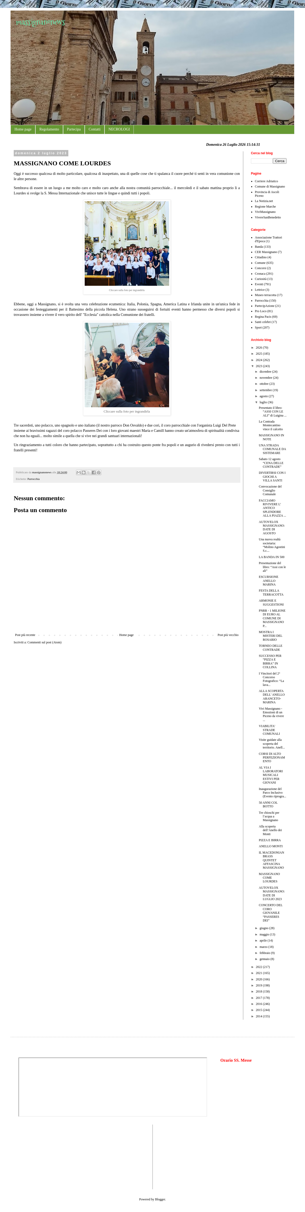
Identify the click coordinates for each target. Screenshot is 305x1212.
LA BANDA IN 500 (271, 557)
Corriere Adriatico (266, 181)
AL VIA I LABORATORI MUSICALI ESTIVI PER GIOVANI (271, 775)
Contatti (95, 129)
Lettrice (260, 290)
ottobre (264, 384)
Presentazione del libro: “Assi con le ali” (272, 567)
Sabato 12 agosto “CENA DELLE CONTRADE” (271, 463)
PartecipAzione (264, 306)
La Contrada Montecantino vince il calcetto (271, 425)
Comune (260, 263)
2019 (259, 985)
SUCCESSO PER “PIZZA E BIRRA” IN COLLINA (270, 661)
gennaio (265, 959)
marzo (264, 947)
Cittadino (261, 257)
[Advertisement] (34, 1156)
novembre (266, 378)
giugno (264, 928)
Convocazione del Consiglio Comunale (270, 490)
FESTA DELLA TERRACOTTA (271, 592)
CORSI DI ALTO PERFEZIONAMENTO (272, 757)
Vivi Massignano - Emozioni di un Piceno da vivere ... (271, 714)
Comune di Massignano (270, 186)
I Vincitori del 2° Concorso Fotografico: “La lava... (271, 679)
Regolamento (49, 129)
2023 (259, 366)
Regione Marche (265, 206)
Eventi (259, 284)
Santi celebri (263, 322)
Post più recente (25, 635)
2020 (259, 979)
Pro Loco (260, 311)
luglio (264, 402)
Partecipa (74, 129)
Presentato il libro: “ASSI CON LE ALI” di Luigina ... (273, 411)
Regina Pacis (263, 317)
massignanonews (40, 21)
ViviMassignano (265, 212)
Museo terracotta (265, 295)
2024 (259, 360)
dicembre (266, 371)
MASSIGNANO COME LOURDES (269, 877)
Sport (258, 327)
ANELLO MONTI (271, 846)
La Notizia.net (264, 201)
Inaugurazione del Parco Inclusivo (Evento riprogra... (272, 792)
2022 (259, 967)
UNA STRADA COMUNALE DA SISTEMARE (272, 449)
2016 (259, 1004)
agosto (264, 396)
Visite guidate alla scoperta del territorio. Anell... (272, 743)
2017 (259, 998)
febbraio (265, 953)
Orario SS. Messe (236, 1060)
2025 (259, 353)
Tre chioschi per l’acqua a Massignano (269, 816)
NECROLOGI (119, 129)
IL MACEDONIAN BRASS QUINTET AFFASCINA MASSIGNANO (271, 860)
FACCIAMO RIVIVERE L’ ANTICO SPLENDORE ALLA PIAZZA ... (272, 508)
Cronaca (260, 273)
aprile (264, 940)
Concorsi (260, 268)
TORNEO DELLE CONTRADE (270, 647)
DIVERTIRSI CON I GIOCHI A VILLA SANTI (272, 476)
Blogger (160, 1199)
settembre (266, 390)
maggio (265, 934)
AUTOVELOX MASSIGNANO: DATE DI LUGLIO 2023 (272, 893)
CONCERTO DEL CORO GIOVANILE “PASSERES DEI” (271, 912)
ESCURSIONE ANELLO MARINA (268, 580)
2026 (259, 347)
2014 (259, 1016)
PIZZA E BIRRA (270, 840)
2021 (259, 973)
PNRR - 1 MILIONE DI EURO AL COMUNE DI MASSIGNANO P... (272, 618)
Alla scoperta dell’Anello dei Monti (270, 830)
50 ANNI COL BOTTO (268, 804)
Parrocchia (33, 478)
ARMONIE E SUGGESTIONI (271, 602)
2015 (259, 1010)
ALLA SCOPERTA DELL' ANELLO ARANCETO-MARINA (272, 696)
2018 (259, 991)
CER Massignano (266, 252)
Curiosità (260, 279)
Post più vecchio (228, 635)
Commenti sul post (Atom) (44, 642)
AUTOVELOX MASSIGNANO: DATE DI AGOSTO (272, 527)
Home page (23, 129)
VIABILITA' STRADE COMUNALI (269, 730)
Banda (259, 247)
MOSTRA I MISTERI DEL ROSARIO (270, 636)
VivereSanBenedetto (268, 217)
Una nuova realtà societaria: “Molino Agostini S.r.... (272, 545)
